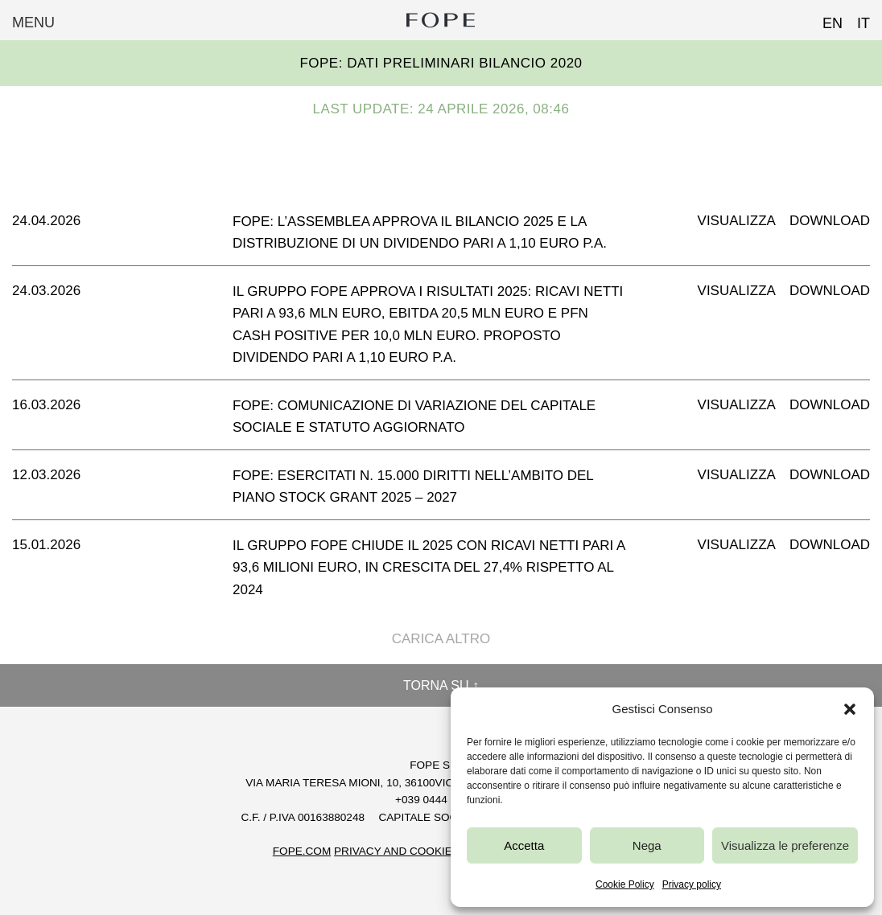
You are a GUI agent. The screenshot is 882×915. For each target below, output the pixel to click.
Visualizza (737, 220)
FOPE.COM (302, 851)
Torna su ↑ (441, 685)
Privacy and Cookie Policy (414, 851)
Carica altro (441, 638)
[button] (850, 709)
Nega (647, 845)
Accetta (524, 845)
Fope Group (441, 20)
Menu (33, 22)
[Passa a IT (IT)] (856, 18)
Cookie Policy (625, 884)
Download (829, 220)
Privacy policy (691, 884)
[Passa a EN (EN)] (825, 18)
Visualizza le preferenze (785, 845)
